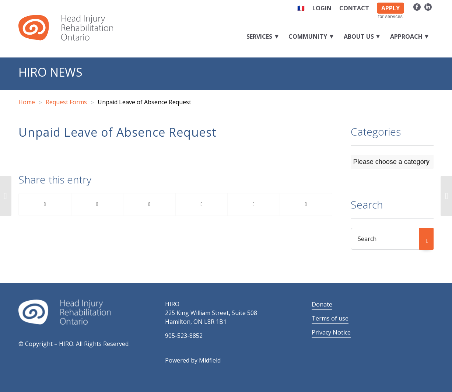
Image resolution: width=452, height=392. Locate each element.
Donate (322, 304)
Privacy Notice (331, 332)
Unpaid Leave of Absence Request (117, 132)
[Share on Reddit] (254, 204)
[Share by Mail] (306, 204)
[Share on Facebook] (45, 204)
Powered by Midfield (193, 360)
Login (322, 8)
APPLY (390, 8)
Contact (354, 8)
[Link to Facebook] (416, 6)
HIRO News (50, 72)
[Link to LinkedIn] (428, 6)
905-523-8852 (184, 336)
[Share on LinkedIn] (202, 204)
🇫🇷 (301, 8)
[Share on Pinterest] (149, 204)
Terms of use (330, 318)
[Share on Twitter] (97, 204)
